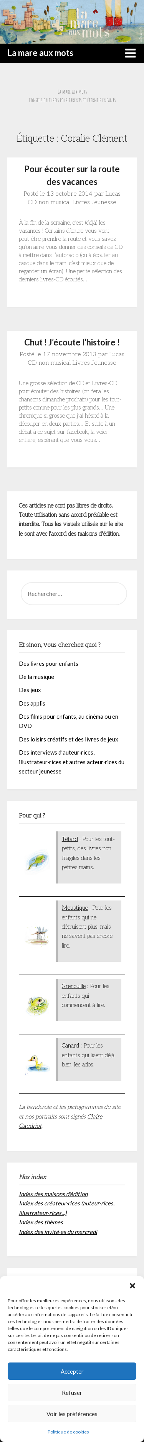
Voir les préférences (72, 1413)
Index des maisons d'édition (53, 1193)
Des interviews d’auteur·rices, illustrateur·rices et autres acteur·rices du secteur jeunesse (71, 762)
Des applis (32, 703)
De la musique (36, 676)
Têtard (70, 839)
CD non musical (49, 202)
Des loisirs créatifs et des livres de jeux (68, 739)
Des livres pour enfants (48, 663)
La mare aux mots (40, 52)
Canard (70, 1045)
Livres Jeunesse (94, 202)
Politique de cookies (68, 1432)
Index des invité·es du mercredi (58, 1231)
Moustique (75, 907)
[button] (132, 1286)
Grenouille (74, 986)
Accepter (72, 1371)
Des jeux (30, 689)
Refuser (72, 1392)
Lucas (113, 194)
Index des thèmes (41, 1222)
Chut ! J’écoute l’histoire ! (72, 342)
